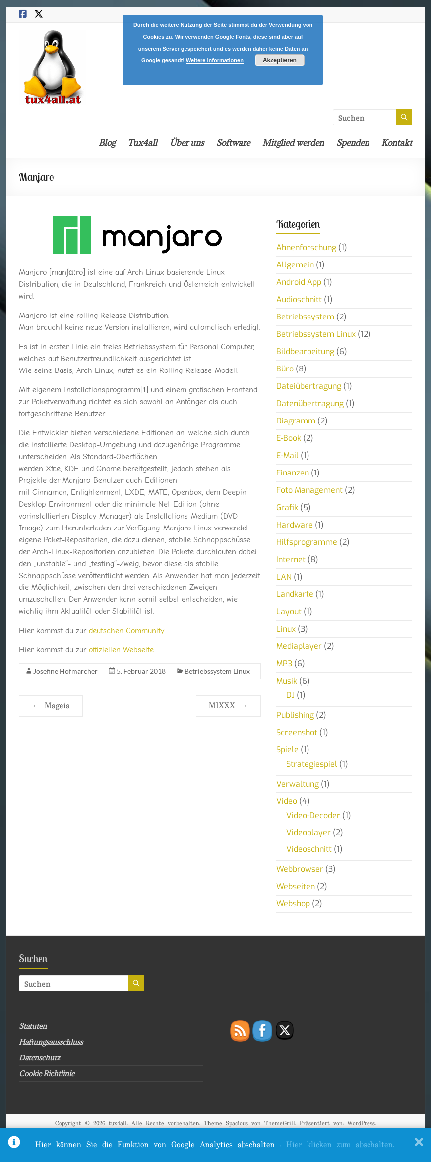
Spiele (287, 749)
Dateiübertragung (308, 386)
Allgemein (295, 265)
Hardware (294, 525)
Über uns (187, 142)
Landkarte (294, 594)
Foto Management (309, 490)
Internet (291, 559)
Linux (286, 629)
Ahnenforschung (306, 247)
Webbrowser (299, 869)
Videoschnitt (309, 849)
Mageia (51, 706)
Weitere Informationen (215, 60)
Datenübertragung (310, 403)
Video (286, 801)
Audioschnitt (299, 299)
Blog (107, 142)
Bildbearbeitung (305, 351)
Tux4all (142, 142)
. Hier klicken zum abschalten (337, 1145)
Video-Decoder (313, 815)
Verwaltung (297, 784)
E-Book (288, 438)
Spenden (352, 142)
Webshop (293, 903)
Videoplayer (308, 832)
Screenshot (296, 732)
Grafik (287, 507)
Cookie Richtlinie (46, 1073)
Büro (285, 369)
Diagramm (295, 421)
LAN (284, 577)
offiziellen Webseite (121, 649)
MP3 (284, 663)
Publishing (295, 715)
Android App (298, 282)
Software (233, 142)
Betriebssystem (305, 317)
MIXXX (228, 706)
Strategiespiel (311, 764)
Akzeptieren (280, 60)
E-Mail (287, 455)
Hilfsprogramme (306, 542)
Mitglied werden (293, 142)
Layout (289, 611)
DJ (290, 695)
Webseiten (295, 886)
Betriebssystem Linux (217, 671)
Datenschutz (39, 1057)
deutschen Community (126, 630)
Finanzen (292, 473)
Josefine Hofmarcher (65, 671)
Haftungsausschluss (51, 1042)
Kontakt (396, 142)
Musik (286, 681)
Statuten (33, 1026)
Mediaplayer (299, 646)
